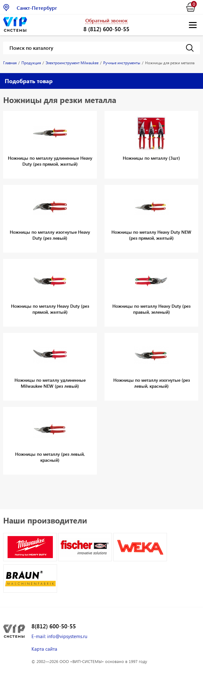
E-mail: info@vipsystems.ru (59, 636)
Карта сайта (44, 649)
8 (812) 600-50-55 (106, 29)
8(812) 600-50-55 (53, 626)
